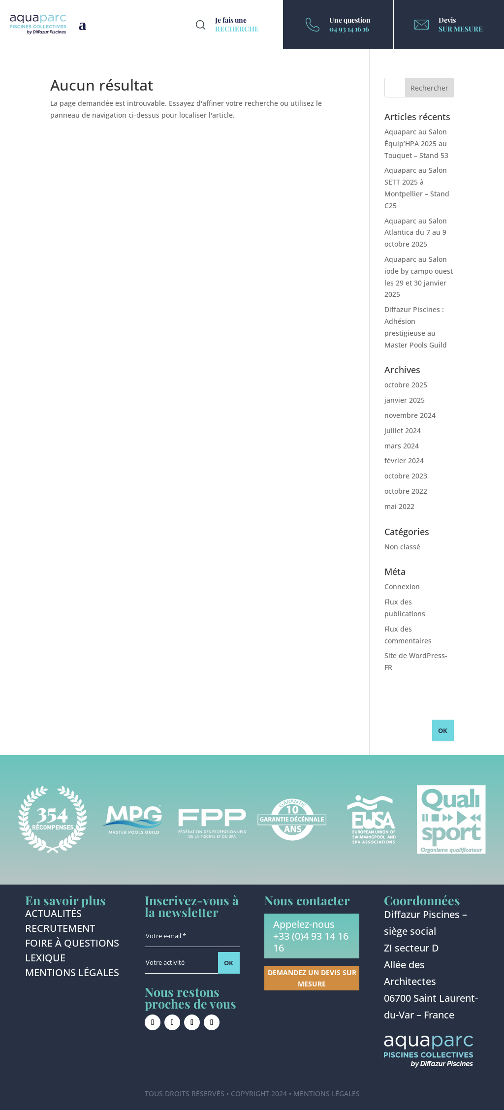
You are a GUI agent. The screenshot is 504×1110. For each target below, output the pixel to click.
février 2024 (404, 460)
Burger (82, 24)
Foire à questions (72, 945)
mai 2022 (399, 506)
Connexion (402, 586)
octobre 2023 (405, 475)
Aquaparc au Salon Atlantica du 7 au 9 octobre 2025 (415, 232)
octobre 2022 (405, 491)
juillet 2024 (402, 430)
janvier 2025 (404, 400)
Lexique (45, 959)
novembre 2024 (410, 415)
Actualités (53, 915)
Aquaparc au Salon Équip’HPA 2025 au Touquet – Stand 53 (416, 143)
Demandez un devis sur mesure (312, 978)
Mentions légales (72, 974)
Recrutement (60, 930)
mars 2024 (401, 445)
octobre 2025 (405, 384)
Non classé (402, 546)
